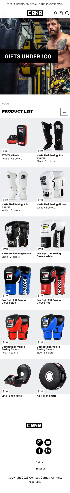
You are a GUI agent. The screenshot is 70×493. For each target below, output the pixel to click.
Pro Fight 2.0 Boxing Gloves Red (49, 301)
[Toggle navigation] (4, 13)
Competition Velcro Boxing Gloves (13, 348)
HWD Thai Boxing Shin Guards (50, 156)
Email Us (40, 468)
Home (5, 103)
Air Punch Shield (46, 395)
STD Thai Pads (10, 155)
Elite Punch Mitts (12, 395)
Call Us (40, 462)
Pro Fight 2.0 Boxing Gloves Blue (14, 301)
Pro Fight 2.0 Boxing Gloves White (49, 255)
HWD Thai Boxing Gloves (52, 204)
